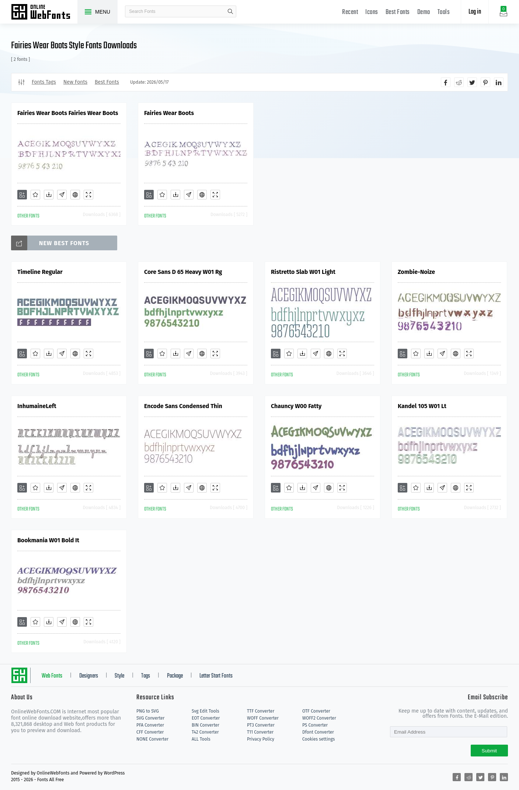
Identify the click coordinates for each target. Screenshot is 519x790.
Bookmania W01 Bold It (48, 540)
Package (175, 676)
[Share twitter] (472, 82)
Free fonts (44, 12)
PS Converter (315, 725)
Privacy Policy (260, 739)
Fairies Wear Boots (169, 112)
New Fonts (75, 82)
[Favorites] (35, 194)
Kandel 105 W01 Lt (422, 406)
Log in (475, 12)
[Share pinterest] (485, 82)
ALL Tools (201, 739)
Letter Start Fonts (216, 676)
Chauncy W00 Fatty (296, 406)
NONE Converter (152, 739)
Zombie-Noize (416, 271)
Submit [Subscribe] (489, 751)
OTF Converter (316, 711)
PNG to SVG (147, 711)
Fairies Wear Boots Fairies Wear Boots (67, 112)
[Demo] (88, 194)
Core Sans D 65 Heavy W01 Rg (183, 271)
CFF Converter (150, 732)
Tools (444, 12)
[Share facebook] (445, 82)
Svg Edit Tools (205, 711)
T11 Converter (260, 732)
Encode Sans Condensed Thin (183, 406)
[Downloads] (48, 194)
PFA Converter (150, 725)
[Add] (22, 194)
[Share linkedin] (499, 82)
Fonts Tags (44, 82)
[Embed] (75, 194)
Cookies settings (318, 739)
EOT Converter (206, 718)
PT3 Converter (261, 725)
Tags (145, 676)
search (230, 11)
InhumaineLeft (36, 406)
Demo (423, 12)
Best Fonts (398, 12)
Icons (371, 12)
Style (119, 676)
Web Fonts (52, 676)
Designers (88, 676)
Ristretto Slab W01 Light (303, 271)
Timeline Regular (40, 271)
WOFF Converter (263, 718)
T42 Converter (205, 732)
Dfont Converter (318, 732)
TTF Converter (260, 711)
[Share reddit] (459, 82)
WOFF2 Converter (319, 718)
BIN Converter (205, 725)
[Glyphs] (62, 194)
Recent (350, 12)
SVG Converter (150, 718)
